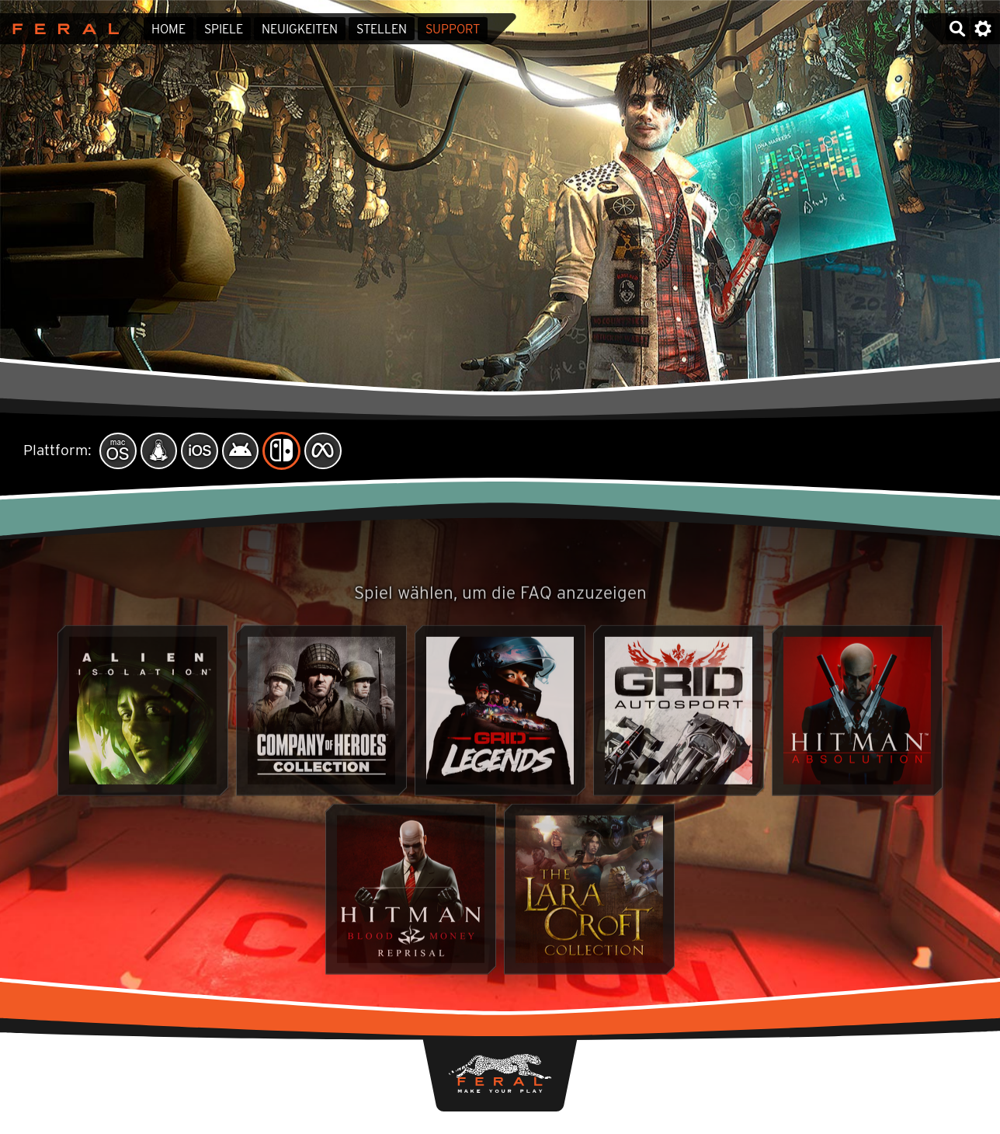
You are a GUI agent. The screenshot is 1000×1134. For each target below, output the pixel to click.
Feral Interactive (62, 29)
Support (452, 29)
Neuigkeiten (300, 29)
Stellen (381, 29)
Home (168, 29)
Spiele (223, 29)
